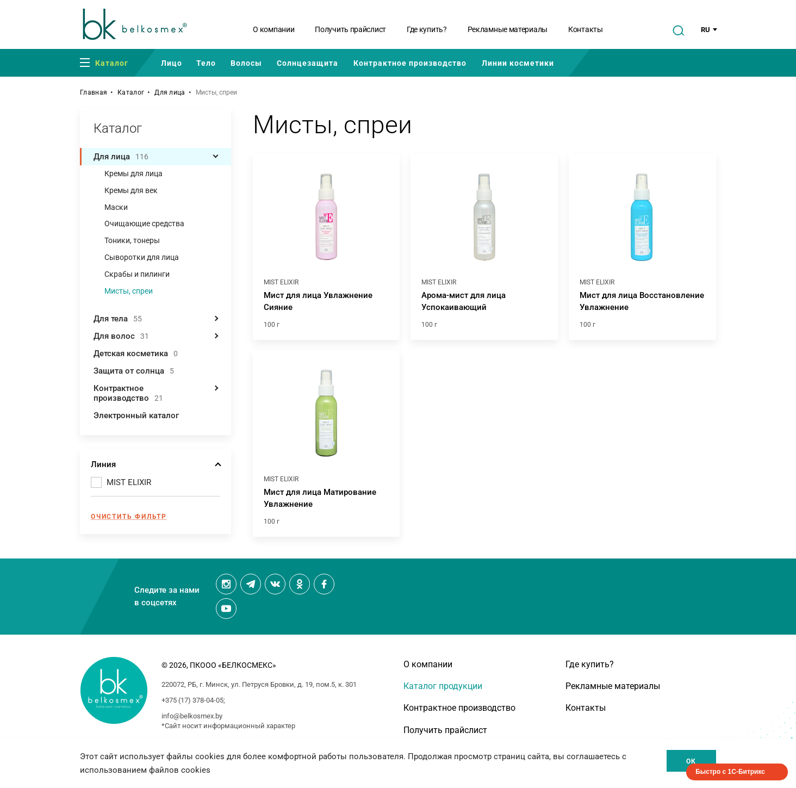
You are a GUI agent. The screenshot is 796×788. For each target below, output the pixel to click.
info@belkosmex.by (191, 716)
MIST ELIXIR (129, 482)
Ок (691, 761)
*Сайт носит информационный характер (228, 726)
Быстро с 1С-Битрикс (730, 771)
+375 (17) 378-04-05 (192, 700)
